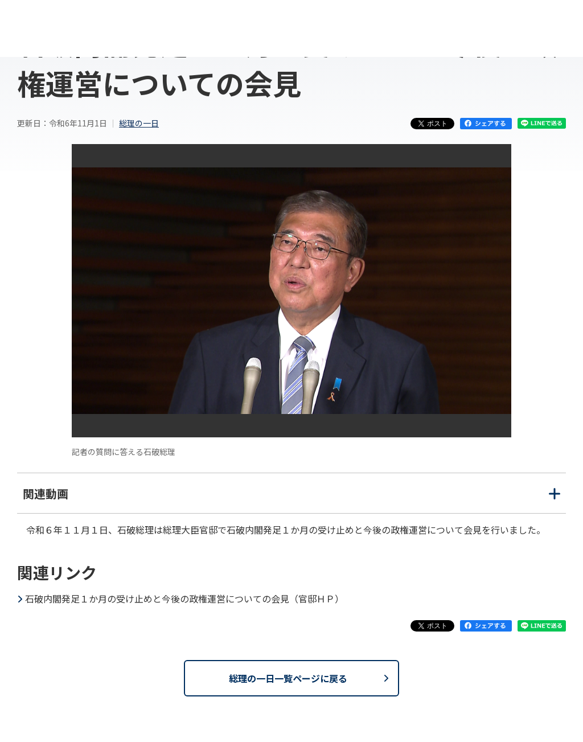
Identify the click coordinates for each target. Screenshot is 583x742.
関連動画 (291, 499)
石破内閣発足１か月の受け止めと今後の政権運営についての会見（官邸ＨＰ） (184, 598)
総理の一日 (139, 123)
